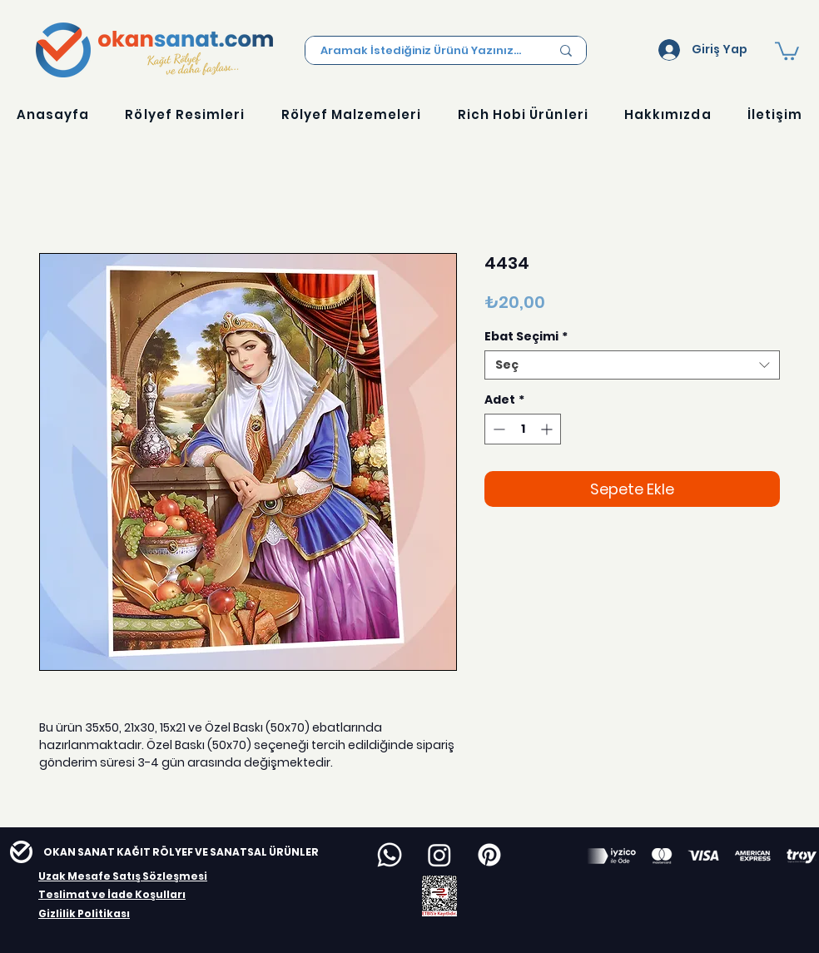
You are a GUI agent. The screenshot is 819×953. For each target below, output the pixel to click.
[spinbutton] (523, 429)
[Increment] (548, 429)
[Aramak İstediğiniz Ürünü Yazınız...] (422, 51)
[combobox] (632, 365)
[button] (787, 50)
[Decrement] (497, 429)
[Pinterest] (489, 855)
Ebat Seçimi (526, 337)
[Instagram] (439, 855)
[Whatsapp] (390, 855)
